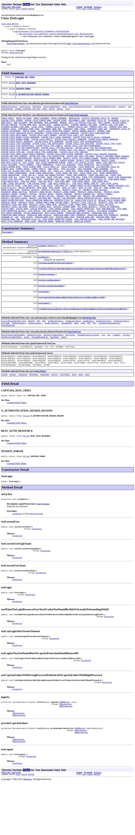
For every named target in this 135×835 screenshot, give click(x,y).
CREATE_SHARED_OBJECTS (83, 137)
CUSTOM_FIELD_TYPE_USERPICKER (42, 163)
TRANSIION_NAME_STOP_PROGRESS (102, 238)
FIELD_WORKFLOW (86, 180)
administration (9, 110)
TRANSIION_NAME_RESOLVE (39, 238)
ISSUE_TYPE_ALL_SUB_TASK (32, 193)
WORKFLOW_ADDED (45, 246)
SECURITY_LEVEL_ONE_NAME (14, 226)
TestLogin (7, 257)
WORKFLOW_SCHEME (82, 246)
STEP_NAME (122, 231)
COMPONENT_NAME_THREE (74, 135)
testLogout (43, 333)
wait (74, 409)
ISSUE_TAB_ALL (28, 190)
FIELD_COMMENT (26, 178)
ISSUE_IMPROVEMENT (108, 188)
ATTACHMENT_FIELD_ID (118, 125)
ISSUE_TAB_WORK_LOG (98, 190)
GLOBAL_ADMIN (39, 185)
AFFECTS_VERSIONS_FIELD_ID (95, 122)
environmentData (51, 110)
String (12, 85)
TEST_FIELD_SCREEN (54, 236)
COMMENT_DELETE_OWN (77, 132)
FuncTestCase (71, 106)
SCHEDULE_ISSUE (26, 223)
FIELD (18, 9)
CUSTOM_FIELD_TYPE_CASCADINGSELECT (83, 150)
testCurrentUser (46, 302)
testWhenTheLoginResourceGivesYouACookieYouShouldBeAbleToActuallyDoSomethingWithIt (82, 339)
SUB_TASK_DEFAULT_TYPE (53, 233)
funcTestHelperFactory (80, 110)
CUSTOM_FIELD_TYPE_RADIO (44, 160)
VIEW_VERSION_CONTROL (85, 243)
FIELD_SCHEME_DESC (11, 180)
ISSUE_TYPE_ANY (54, 193)
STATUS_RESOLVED (38, 231)
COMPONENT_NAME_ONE (51, 135)
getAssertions (34, 367)
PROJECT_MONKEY (105, 213)
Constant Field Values (16, 438)
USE (16, 241)
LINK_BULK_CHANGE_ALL (59, 200)
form (64, 110)
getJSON (6, 354)
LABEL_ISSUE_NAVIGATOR (13, 200)
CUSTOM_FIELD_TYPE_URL (13, 163)
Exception (37, 567)
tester (60, 112)
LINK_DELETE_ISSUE (11, 203)
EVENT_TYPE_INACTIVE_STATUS (110, 175)
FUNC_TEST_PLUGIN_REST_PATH (16, 185)
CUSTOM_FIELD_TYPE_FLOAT (108, 152)
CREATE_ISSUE (29, 137)
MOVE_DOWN (42, 205)
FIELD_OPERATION (85, 178)
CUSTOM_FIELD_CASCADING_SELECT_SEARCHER (22, 140)
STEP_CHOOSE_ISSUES (59, 231)
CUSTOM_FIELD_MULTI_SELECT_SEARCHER (91, 145)
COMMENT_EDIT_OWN (118, 132)
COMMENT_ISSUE (9, 135)
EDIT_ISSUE (28, 175)
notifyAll (65, 409)
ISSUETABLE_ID (99, 195)
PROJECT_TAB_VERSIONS (64, 218)
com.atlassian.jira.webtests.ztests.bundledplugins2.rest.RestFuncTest (56, 34)
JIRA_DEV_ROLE (45, 198)
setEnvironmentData (11, 369)
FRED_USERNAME (101, 183)
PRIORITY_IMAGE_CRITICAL (14, 210)
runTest (126, 367)
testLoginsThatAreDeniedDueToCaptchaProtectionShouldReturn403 (71, 327)
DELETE (31, 351)
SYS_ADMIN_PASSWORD (107, 233)
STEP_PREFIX (34, 233)
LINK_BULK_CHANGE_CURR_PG (85, 200)
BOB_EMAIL (7, 127)
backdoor (36, 110)
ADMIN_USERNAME (58, 122)
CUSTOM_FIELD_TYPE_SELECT (72, 160)
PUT (89, 354)
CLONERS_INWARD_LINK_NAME (84, 130)
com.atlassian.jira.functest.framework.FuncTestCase (41, 31)
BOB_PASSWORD (35, 127)
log (129, 110)
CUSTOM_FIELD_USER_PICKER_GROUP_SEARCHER (23, 165)
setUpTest (43, 283)
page (44, 112)
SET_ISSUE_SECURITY (87, 228)
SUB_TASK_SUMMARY (76, 233)
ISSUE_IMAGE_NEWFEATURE (41, 188)
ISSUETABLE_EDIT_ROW (53, 195)
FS (111, 183)
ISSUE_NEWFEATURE (10, 190)
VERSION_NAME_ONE (85, 241)
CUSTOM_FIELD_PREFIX (41, 147)
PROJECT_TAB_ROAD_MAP (40, 218)
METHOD (31, 9)
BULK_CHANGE (104, 127)
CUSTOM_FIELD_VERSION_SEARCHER (101, 165)
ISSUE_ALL (58, 185)
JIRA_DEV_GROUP (28, 198)
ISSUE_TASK (115, 190)
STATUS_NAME (8, 231)
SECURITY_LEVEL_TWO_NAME (14, 228)
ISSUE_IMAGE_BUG (85, 185)
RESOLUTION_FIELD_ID (85, 221)
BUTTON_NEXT (45, 130)
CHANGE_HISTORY (61, 130)
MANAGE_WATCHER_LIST (118, 203)
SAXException (65, 755)
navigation (7, 112)
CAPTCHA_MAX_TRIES (25, 78)
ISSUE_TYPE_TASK (33, 195)
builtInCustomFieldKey (13, 367)
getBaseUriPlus (55, 351)
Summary (91, 233)
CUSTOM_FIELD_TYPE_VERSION (73, 163)
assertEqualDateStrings (14, 351)
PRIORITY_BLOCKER (30, 208)
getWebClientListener (88, 367)
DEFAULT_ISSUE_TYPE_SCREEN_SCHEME (80, 170)
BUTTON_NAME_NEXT (28, 130)
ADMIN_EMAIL (8, 122)
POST (76, 354)
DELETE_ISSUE (108, 173)
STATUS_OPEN (22, 231)
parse (51, 112)
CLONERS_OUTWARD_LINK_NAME (15, 132)
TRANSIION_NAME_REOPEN (13, 238)
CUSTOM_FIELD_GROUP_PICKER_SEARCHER (20, 145)
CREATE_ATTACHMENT (11, 137)
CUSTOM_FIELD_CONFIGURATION (95, 140)
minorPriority (9, 205)
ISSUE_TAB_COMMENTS (76, 190)
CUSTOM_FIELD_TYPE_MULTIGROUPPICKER (20, 158)
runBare (116, 367)
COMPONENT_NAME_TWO (97, 135)
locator (122, 110)
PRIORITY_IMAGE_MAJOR (40, 210)
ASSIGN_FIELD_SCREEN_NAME (38, 125)
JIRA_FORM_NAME (62, 198)
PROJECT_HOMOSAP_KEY (84, 213)
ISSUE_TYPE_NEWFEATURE (119, 193)
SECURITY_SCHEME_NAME (64, 228)
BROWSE (63, 127)
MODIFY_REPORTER (26, 205)
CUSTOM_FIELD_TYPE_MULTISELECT (57, 158)
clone (4, 409)
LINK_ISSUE (46, 203)
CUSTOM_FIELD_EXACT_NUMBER (43, 142)
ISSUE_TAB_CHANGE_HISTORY (51, 190)
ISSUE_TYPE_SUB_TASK (12, 195)
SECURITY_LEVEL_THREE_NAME (72, 226)
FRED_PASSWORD (84, 183)
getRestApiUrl (52, 354)
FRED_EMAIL (53, 183)
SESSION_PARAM (23, 91)
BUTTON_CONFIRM (9, 130)
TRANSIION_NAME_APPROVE (77, 236)
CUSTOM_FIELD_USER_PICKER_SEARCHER (65, 165)
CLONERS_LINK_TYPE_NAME (111, 130)
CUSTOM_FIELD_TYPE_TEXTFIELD (102, 160)
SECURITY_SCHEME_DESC (40, 228)
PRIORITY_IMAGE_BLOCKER (95, 208)
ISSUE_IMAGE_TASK (88, 188)
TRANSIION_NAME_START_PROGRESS (69, 238)
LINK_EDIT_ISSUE (31, 203)
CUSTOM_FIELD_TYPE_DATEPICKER (47, 152)
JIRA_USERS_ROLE (100, 198)
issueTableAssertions (105, 110)
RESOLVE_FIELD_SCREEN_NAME (112, 221)
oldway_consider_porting (27, 112)
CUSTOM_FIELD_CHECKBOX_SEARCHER (62, 140)
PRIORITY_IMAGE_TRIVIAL (89, 210)
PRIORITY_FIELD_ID (71, 208)
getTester (70, 367)
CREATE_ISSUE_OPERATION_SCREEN (54, 137)
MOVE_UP (98, 205)
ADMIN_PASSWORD (41, 122)
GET (38, 351)
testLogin (43, 320)
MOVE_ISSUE (54, 205)
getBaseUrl (88, 351)
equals (13, 409)
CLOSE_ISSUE (37, 132)
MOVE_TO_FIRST (69, 205)
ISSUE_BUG (70, 185)
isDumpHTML (66, 354)
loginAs (42, 271)
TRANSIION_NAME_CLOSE (103, 236)
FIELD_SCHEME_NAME (32, 180)
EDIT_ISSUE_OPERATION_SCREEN (50, 175)
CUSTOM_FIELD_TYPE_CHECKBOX (16, 152)
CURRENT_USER (103, 137)
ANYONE (114, 122)
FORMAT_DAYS (8, 183)
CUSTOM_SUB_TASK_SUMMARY (14, 168)
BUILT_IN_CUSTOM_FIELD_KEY (82, 127)
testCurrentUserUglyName (50, 314)
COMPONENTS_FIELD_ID (119, 135)
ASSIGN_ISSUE (60, 125)
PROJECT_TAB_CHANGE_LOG (69, 216)
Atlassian (27, 832)
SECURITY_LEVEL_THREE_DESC (43, 226)
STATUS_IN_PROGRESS (109, 228)
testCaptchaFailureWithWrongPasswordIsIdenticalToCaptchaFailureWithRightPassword (81, 296)
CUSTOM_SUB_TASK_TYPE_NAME (80, 168)
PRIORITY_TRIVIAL (28, 213)
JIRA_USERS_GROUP (80, 198)
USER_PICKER (27, 241)
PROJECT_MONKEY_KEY (11, 216)
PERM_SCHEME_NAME (10, 208)
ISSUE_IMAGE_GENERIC (106, 185)
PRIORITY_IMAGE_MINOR (64, 210)
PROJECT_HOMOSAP (63, 213)
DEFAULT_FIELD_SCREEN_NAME (47, 170)
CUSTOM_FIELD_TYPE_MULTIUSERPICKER (93, 158)
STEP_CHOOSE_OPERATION (82, 231)
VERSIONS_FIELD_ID (30, 243)
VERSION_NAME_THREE (106, 241)
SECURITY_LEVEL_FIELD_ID (83, 223)
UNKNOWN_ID (7, 241)
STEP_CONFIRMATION (105, 231)
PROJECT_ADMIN (46, 213)
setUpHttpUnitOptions (109, 354)
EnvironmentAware (81, 44)
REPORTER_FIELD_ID (63, 221)
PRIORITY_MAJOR (111, 210)
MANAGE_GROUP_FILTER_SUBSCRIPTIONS (88, 203)
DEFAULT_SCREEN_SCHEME (62, 173)
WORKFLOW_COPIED (63, 246)
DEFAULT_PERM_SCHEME (12, 173)
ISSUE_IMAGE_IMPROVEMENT (14, 188)
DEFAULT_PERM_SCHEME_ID (37, 173)
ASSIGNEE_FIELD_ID (96, 125)
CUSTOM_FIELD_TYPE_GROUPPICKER (18, 155)
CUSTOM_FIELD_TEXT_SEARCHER (49, 150)
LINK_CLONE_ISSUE (109, 200)
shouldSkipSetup (39, 369)
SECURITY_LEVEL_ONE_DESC (110, 223)
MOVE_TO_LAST (85, 205)
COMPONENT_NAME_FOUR (28, 135)
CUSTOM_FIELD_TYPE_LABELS (49, 155)
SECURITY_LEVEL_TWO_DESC (101, 226)
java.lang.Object (10, 24)
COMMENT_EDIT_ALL (98, 132)
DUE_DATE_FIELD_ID (11, 175)
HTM (49, 185)
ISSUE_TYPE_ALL (9, 193)
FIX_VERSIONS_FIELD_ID (107, 180)
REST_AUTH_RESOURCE (26, 85)
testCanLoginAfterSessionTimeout (55, 290)
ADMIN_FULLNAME (23, 122)
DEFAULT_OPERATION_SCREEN (113, 170)
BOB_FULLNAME (20, 127)
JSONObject (52, 271)
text (67, 112)
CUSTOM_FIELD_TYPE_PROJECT (15, 160)
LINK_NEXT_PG (61, 203)
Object (43, 406)
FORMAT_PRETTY (38, 183)
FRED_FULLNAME (68, 183)
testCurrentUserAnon (48, 308)
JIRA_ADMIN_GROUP (117, 195)
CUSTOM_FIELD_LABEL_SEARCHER (56, 145)
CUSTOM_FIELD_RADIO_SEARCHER (103, 147)
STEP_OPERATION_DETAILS (14, 233)
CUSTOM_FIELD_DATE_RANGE (14, 142)
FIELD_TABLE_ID (51, 180)
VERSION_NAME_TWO (10, 243)
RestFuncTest (16, 54)
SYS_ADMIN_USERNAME (11, 236)
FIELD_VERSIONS (68, 180)
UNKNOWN (124, 238)
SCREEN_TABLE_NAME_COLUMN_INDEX (52, 223)
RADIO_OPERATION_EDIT (115, 218)
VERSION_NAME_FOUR (64, 241)
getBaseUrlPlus (103, 351)
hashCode (44, 409)
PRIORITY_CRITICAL (50, 208)
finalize (22, 409)
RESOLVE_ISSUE (9, 223)
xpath (63, 369)
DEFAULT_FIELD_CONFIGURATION (16, 170)
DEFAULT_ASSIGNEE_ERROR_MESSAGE (112, 168)
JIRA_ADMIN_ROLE (10, 198)
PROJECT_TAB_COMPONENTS (95, 216)
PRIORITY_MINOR (9, 213)
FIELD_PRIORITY (103, 178)
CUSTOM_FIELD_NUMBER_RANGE (15, 147)
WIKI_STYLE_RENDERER (12, 246)
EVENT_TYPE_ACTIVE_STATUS (81, 175)
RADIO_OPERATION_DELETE (89, 218)
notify (54, 409)
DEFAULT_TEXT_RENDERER (87, 173)
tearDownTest (8, 356)
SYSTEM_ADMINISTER (33, 236)
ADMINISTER (74, 122)
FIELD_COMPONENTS (44, 178)
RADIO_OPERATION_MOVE (13, 221)
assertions (24, 110)
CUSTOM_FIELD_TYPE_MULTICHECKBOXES (82, 155)
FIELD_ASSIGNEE (9, 178)
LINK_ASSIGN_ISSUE (36, 200)
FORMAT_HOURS (22, 183)
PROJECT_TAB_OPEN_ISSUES (14, 218)
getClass (33, 409)
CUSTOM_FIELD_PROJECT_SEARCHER (70, 147)
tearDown (54, 369)
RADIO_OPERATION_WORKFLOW (39, 221)
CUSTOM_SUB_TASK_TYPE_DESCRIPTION (46, 168)
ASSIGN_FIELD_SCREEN (12, 125)
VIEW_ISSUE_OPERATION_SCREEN (57, 243)
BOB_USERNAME (51, 127)
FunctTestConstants (15, 44)
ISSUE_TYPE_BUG (72, 193)
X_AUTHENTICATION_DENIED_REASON (32, 97)
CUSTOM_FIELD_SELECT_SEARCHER (17, 150)
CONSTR (24, 9)
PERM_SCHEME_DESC (112, 205)
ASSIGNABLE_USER (77, 125)
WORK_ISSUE (30, 246)
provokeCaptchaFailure (49, 277)
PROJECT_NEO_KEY (46, 216)
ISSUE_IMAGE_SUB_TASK (66, 188)
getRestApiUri (19, 354)
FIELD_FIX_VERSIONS (65, 178)
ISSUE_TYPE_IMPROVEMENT (94, 193)
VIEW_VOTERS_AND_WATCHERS (111, 243)
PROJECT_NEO (30, 216)
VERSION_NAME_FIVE (44, 241)
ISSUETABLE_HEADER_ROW (77, 195)
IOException (65, 753)
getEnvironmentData (53, 367)
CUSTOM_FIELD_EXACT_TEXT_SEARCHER (76, 142)
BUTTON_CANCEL (120, 127)
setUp (26, 369)
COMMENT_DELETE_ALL (55, 132)
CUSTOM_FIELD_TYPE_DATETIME (79, 152)
